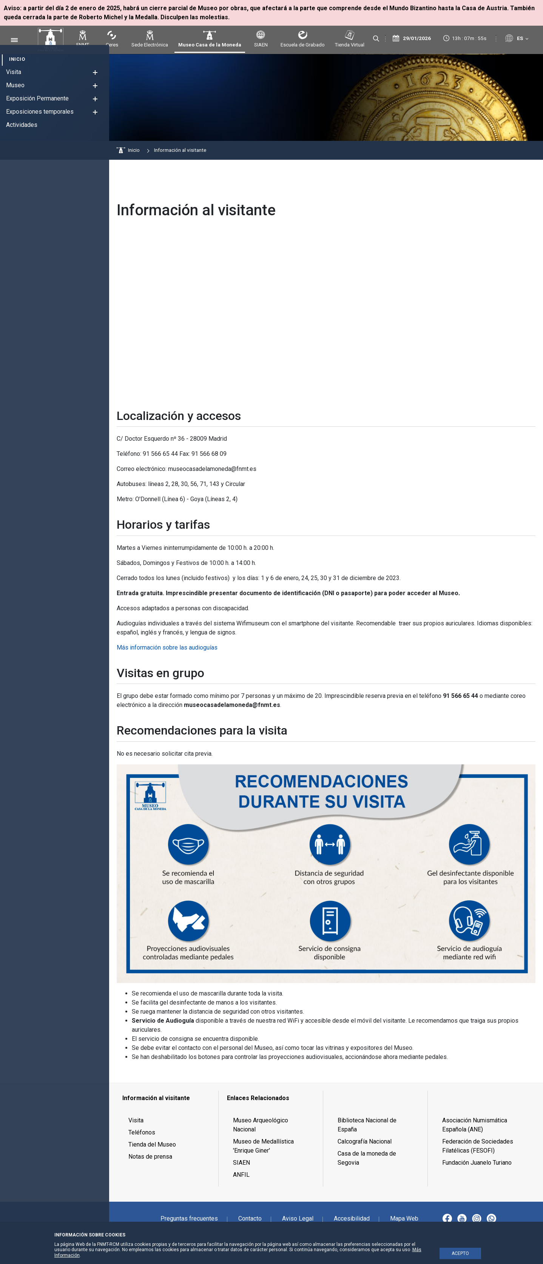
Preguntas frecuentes (189, 1218)
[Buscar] (376, 39)
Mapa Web (404, 1218)
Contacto (250, 1218)
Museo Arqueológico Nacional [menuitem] (260, 1125)
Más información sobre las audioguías (167, 647)
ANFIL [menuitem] (241, 1174)
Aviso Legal (297, 1218)
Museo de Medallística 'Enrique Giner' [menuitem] (263, 1146)
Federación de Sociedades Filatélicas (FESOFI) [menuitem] (477, 1146)
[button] (95, 72)
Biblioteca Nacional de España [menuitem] (367, 1125)
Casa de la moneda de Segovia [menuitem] (367, 1158)
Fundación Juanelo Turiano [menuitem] (477, 1162)
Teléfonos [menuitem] (141, 1132)
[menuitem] (17, 59)
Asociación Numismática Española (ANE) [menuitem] (474, 1125)
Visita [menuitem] (135, 1120)
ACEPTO (460, 1253)
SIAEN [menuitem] (241, 1162)
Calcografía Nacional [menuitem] (365, 1141)
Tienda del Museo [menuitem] (152, 1144)
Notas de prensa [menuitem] (150, 1156)
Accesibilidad (352, 1218)
